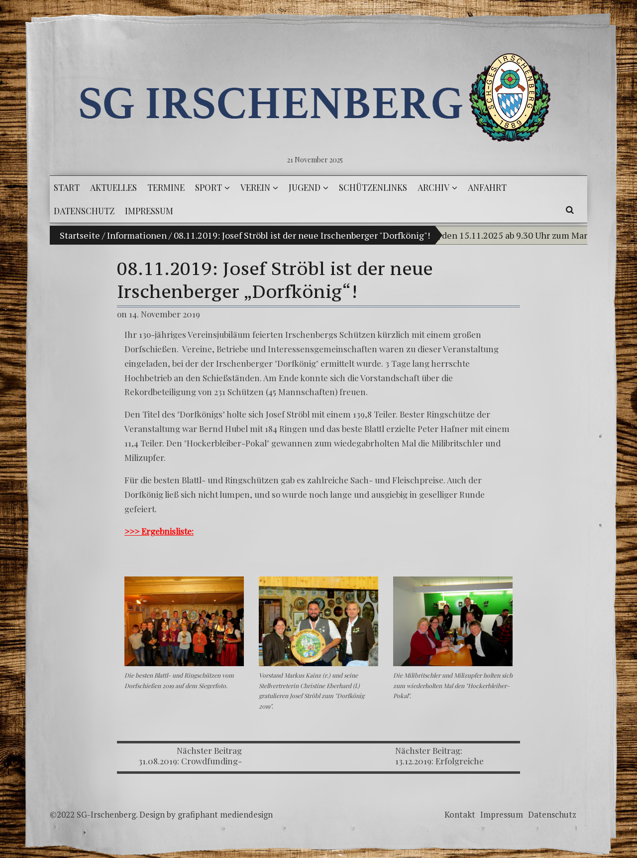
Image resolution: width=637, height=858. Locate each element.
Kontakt (459, 814)
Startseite (80, 235)
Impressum (501, 814)
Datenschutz (552, 814)
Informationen (137, 235)
